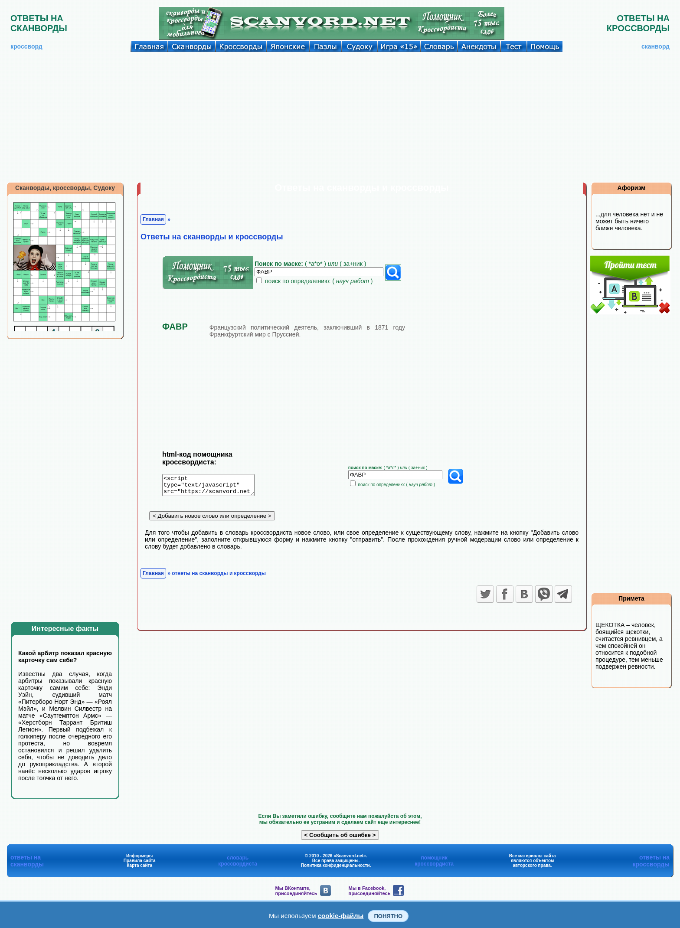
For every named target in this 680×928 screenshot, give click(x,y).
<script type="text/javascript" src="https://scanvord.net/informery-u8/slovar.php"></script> (213, 487)
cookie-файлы (341, 915)
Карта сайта (139, 865)
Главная (153, 219)
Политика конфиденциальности (335, 865)
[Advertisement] (340, 117)
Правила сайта (140, 860)
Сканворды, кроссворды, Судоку (65, 187)
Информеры (139, 855)
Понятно (388, 916)
